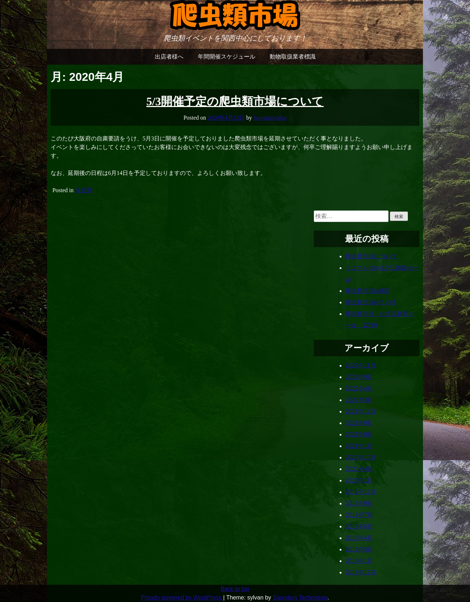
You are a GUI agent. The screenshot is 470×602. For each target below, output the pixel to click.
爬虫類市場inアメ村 (370, 302)
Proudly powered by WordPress (182, 597)
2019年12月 (360, 492)
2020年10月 (360, 457)
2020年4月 (359, 469)
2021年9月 (359, 423)
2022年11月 (360, 365)
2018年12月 (360, 572)
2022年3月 (359, 400)
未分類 (83, 190)
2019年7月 (359, 515)
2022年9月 (359, 377)
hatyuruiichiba (270, 118)
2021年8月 (359, 434)
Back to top (234, 589)
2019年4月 (359, 538)
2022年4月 (359, 388)
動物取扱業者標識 (293, 57)
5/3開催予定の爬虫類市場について (235, 101)
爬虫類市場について (371, 256)
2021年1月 (359, 446)
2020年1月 (359, 480)
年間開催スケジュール (226, 57)
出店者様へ (169, 57)
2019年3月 (359, 549)
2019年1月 (359, 561)
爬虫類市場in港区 (367, 291)
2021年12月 (360, 411)
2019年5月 (359, 526)
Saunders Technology (300, 597)
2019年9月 (359, 503)
